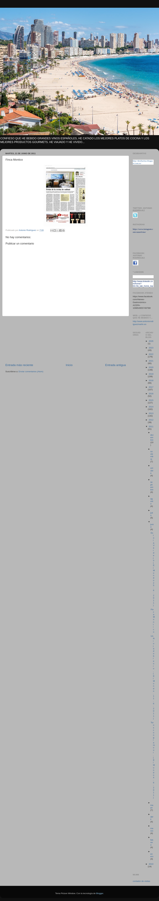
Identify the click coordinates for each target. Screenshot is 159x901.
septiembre (151, 486)
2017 (151, 387)
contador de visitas (141, 881)
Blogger (99, 893)
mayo (151, 806)
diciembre (151, 437)
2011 (151, 426)
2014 (151, 407)
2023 (151, 348)
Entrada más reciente (19, 365)
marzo (151, 829)
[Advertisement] (65, 339)
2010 (151, 864)
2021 (151, 361)
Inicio (69, 365)
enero (151, 855)
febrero (151, 842)
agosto (151, 501)
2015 (151, 400)
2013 (151, 413)
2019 (151, 374)
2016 (151, 393)
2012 (151, 420)
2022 (151, 354)
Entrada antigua (115, 365)
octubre (151, 470)
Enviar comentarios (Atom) (31, 371)
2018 (151, 380)
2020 (151, 367)
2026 (151, 341)
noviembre (151, 455)
